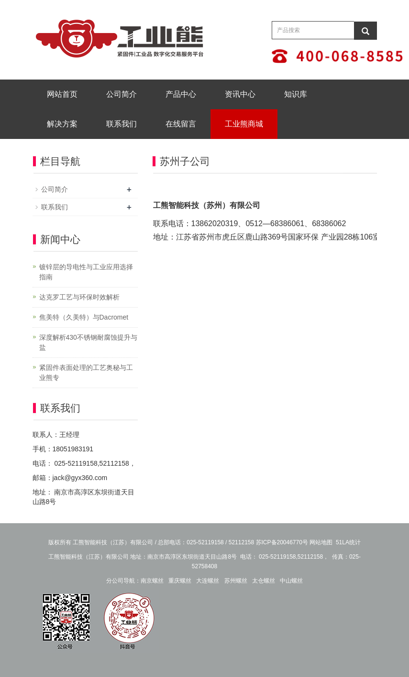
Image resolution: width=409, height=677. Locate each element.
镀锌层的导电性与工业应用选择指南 (86, 272)
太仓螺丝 (263, 580)
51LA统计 (348, 542)
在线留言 (181, 124)
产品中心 (181, 94)
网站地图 (321, 542)
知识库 (295, 94)
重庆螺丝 (179, 580)
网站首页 (62, 94)
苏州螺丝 (235, 580)
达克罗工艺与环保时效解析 (79, 297)
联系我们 (121, 124)
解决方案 (62, 124)
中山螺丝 (291, 580)
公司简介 (121, 94)
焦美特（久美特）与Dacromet (84, 317)
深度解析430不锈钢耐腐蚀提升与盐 (88, 342)
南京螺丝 (152, 580)
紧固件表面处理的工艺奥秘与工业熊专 (86, 372)
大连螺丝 (207, 580)
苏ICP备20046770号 (282, 542)
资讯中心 (240, 94)
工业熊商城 (244, 124)
